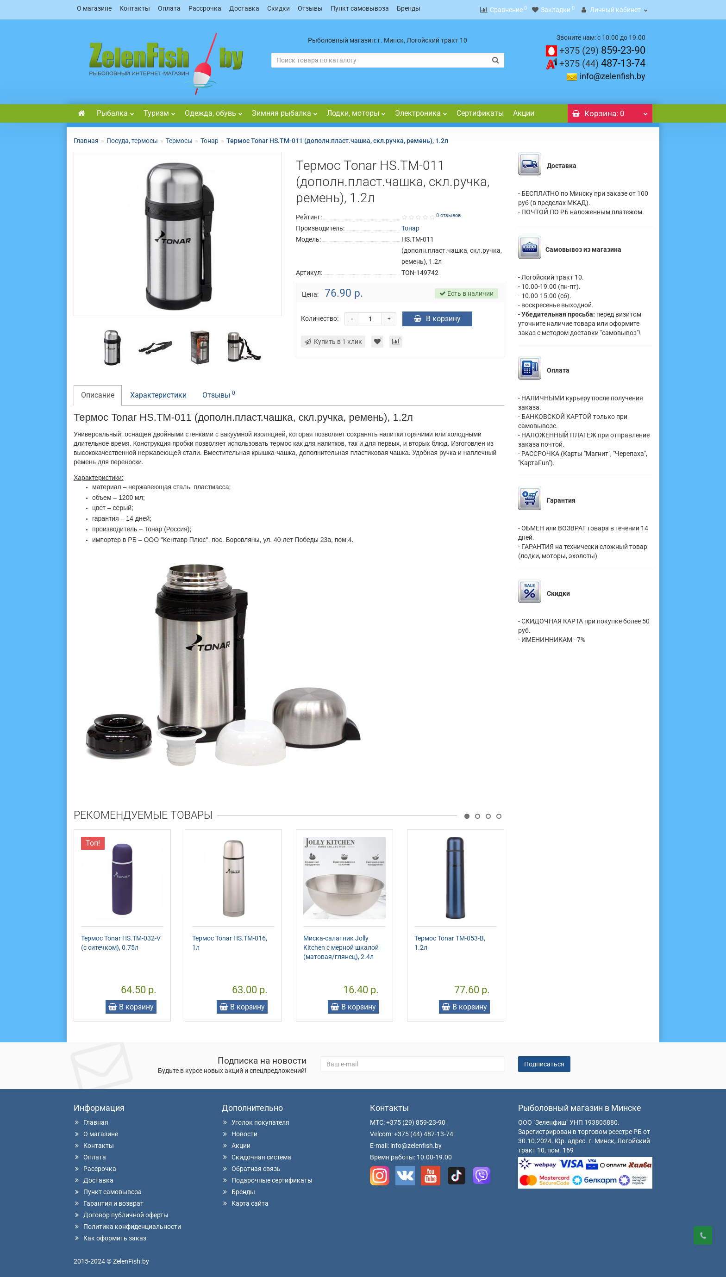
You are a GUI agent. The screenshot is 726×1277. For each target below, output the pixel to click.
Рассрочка (204, 8)
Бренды (408, 8)
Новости (239, 1131)
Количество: (319, 315)
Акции (523, 110)
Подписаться (544, 1061)
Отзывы (310, 8)
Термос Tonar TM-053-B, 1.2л (449, 940)
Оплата (169, 8)
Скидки (278, 8)
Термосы (179, 138)
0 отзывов (448, 213)
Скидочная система (256, 1154)
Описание (97, 392)
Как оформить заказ (110, 1235)
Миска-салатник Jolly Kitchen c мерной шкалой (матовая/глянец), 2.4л (341, 945)
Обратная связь (251, 1166)
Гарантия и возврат (109, 1200)
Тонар (209, 138)
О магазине (94, 8)
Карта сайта (245, 1200)
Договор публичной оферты (121, 1212)
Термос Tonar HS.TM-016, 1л (229, 940)
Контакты (134, 8)
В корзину (437, 315)
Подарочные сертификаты (267, 1177)
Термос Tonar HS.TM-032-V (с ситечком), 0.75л (121, 940)
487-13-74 (602, 60)
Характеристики (158, 392)
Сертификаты (480, 110)
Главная (86, 138)
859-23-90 (602, 47)
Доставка (244, 8)
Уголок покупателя (255, 1119)
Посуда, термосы (132, 138)
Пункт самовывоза (360, 8)
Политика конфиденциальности (127, 1223)
